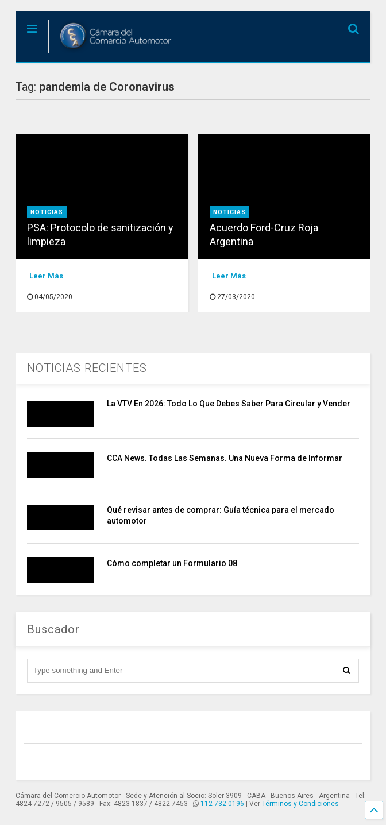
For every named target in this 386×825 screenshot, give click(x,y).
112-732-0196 (222, 804)
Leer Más (46, 276)
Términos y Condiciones (300, 804)
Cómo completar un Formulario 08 (172, 563)
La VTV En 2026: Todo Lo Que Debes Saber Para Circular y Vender (228, 403)
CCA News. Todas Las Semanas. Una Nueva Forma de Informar (224, 458)
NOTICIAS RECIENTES (87, 368)
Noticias (46, 212)
